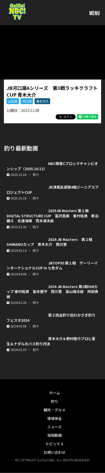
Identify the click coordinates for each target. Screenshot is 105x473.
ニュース (54, 426)
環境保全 (54, 418)
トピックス (54, 443)
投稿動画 (54, 435)
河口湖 (26, 101)
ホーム (54, 392)
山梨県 (12, 101)
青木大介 (42, 101)
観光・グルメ (54, 409)
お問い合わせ (54, 452)
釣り (54, 401)
